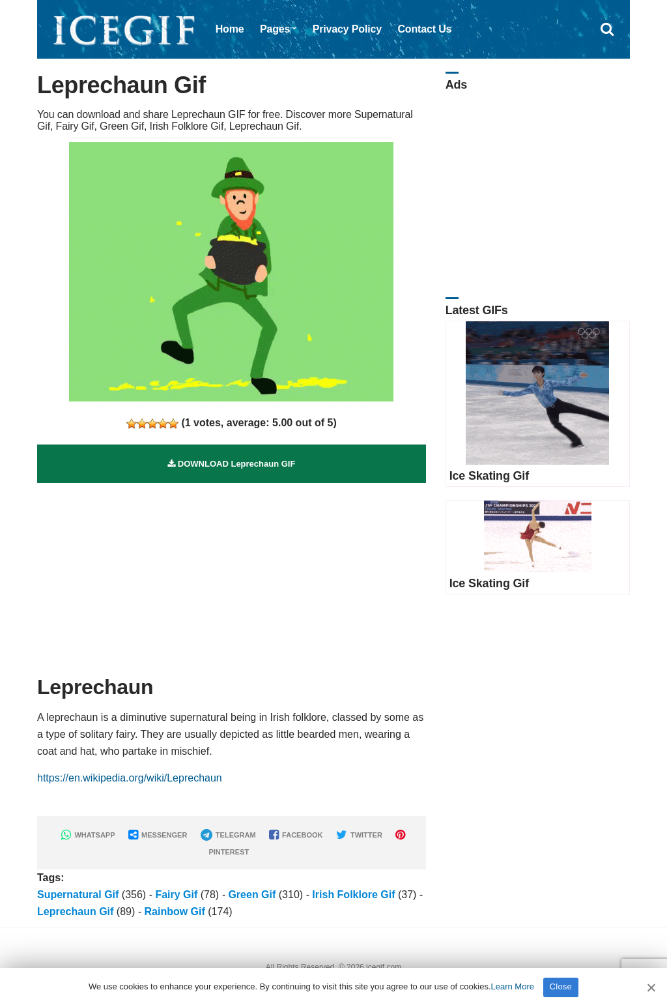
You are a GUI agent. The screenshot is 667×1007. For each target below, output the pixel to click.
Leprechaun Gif (75, 911)
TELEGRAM (228, 835)
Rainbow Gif (174, 911)
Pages (275, 29)
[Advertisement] (231, 574)
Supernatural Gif (78, 894)
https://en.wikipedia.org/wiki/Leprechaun (129, 777)
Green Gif (252, 894)
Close (561, 986)
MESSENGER (157, 835)
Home (230, 29)
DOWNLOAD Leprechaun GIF (231, 464)
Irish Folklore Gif (353, 894)
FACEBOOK (295, 835)
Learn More (512, 986)
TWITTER (359, 835)
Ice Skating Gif (489, 475)
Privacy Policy (347, 29)
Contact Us (424, 29)
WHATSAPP (88, 835)
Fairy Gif (176, 894)
